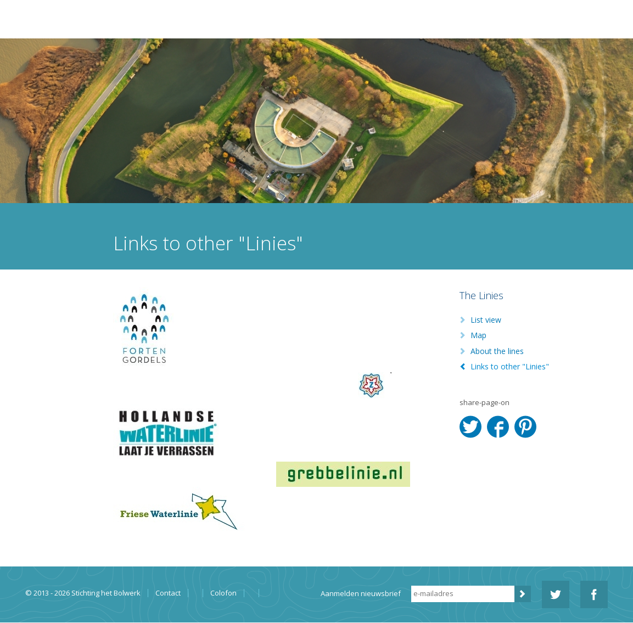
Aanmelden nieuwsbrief (361, 593)
